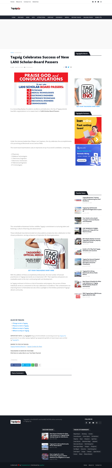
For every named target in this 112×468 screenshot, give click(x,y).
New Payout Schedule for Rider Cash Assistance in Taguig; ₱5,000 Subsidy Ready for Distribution (92, 284)
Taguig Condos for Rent (34, 346)
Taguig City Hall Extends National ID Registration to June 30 (92, 209)
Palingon (87, 446)
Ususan (75, 454)
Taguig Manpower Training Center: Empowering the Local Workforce (91, 199)
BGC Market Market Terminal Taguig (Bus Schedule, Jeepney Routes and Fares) (91, 240)
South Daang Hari (92, 449)
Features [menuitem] (21, 17)
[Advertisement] (70, 9)
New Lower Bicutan (78, 444)
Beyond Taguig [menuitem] (76, 17)
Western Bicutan (88, 454)
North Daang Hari (89, 444)
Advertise (35, 2)
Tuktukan (89, 451)
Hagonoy (76, 439)
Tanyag (83, 451)
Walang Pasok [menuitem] (88, 17)
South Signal (76, 451)
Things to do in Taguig (20, 323)
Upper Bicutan (97, 451)
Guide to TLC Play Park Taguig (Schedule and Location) (91, 250)
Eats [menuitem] (33, 17)
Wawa (80, 454)
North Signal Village (78, 446)
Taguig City (63, 336)
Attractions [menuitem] (41, 17)
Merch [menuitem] (67, 17)
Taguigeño (15, 340)
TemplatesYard (25, 465)
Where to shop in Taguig (21, 331)
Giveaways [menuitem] (59, 17)
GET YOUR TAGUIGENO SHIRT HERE (41, 270)
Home (12, 2)
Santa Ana (83, 449)
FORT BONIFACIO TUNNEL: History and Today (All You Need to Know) (90, 230)
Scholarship (18, 52)
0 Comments (29, 67)
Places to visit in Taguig (20, 326)
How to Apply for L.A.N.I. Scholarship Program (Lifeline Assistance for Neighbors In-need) (60, 455)
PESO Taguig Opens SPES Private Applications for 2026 (92, 294)
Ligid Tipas (94, 439)
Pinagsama (93, 446)
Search (97, 17)
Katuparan (87, 439)
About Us (19, 2)
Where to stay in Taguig (21, 328)
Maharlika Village (86, 441)
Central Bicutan (77, 436)
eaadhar (42, 465)
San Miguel (76, 449)
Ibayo (81, 439)
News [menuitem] (27, 17)
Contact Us (27, 2)
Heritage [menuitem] (50, 17)
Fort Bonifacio (95, 436)
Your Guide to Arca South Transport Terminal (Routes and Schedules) (91, 219)
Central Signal (86, 436)
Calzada (90, 434)
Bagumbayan (77, 434)
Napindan (95, 441)
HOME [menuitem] (13, 17)
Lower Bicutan (77, 441)
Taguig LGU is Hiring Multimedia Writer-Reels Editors (90, 272)
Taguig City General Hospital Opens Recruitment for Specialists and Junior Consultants (91, 261)
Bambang (84, 434)
